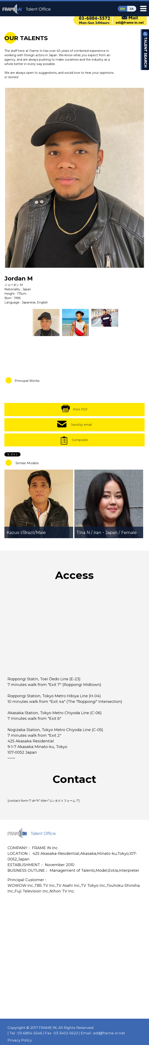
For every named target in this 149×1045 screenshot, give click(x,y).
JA (131, 9)
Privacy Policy (20, 1040)
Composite (80, 440)
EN (122, 9)
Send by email (81, 425)
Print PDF (80, 409)
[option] (74, 178)
